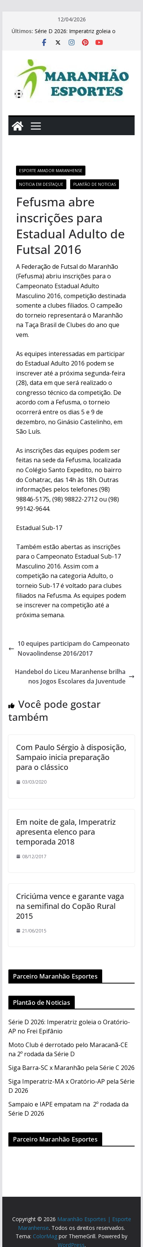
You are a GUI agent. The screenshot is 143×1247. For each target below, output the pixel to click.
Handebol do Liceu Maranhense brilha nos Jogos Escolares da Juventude (75, 676)
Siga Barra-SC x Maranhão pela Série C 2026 (71, 1067)
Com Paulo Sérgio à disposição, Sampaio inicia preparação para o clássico (71, 757)
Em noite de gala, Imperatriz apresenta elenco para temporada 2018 (66, 832)
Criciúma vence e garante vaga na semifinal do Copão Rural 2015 (70, 906)
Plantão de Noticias (94, 184)
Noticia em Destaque (41, 184)
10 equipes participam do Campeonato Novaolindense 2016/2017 (69, 648)
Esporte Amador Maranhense (50, 170)
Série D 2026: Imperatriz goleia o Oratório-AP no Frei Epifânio (75, 34)
